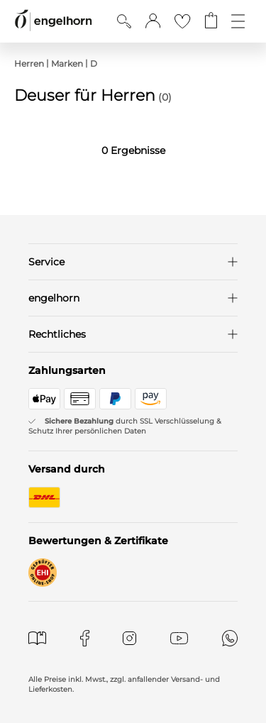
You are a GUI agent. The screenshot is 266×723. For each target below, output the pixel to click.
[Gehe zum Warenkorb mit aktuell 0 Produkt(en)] (211, 21)
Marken (67, 63)
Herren (29, 63)
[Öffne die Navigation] (238, 21)
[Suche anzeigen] (124, 21)
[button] (152, 21)
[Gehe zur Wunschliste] (182, 21)
